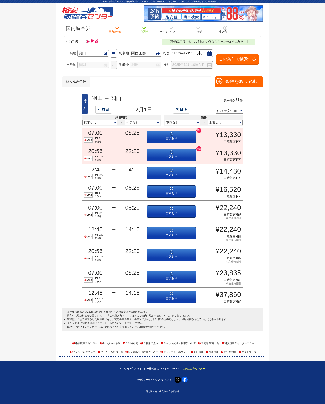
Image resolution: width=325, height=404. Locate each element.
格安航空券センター (86, 343)
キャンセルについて (110, 323)
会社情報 (199, 352)
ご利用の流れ (150, 343)
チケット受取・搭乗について (180, 343)
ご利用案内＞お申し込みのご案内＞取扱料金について (139, 315)
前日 (103, 109)
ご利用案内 (132, 343)
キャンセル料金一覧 (112, 352)
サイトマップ (249, 352)
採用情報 (214, 352)
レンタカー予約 (111, 343)
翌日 (181, 109)
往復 (74, 41)
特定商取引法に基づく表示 (143, 352)
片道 (94, 41)
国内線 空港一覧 (210, 343)
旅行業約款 (230, 352)
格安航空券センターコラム (239, 343)
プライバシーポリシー (175, 352)
